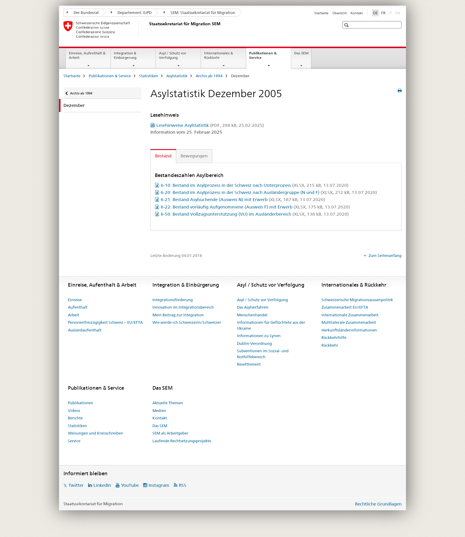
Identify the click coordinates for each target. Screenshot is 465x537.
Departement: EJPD (131, 12)
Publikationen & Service (263, 57)
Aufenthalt (77, 307)
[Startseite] (147, 29)
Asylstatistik (176, 75)
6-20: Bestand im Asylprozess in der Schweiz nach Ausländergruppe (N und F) (269, 192)
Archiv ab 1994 (209, 75)
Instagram (159, 485)
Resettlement (249, 364)
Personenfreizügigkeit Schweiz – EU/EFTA (105, 322)
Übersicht (339, 13)
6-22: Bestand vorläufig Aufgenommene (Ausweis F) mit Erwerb (255, 207)
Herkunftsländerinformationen (349, 330)
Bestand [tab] (163, 156)
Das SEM (301, 53)
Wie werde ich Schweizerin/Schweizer (186, 322)
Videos (74, 410)
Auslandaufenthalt (84, 330)
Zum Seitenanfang (385, 255)
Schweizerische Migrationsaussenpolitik (357, 299)
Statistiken (148, 75)
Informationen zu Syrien (259, 335)
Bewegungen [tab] (194, 156)
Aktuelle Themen (167, 402)
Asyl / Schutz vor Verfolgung (172, 55)
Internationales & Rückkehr (218, 55)
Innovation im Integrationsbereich (183, 307)
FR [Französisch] (383, 12)
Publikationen (80, 402)
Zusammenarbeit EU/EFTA (344, 307)
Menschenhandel (252, 314)
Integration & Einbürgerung (125, 55)
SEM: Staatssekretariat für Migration (199, 12)
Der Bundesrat (83, 12)
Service (74, 440)
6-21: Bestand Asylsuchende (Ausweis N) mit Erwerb (243, 199)
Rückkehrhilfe (333, 337)
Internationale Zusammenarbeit (349, 314)
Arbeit (73, 314)
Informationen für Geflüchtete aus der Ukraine (271, 325)
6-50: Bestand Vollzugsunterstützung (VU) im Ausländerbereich (255, 214)
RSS (182, 485)
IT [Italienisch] (391, 12)
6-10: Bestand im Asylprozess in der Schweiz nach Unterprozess (254, 185)
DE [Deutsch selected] (375, 12)
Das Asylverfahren (252, 307)
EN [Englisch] (398, 12)
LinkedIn (102, 485)
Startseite (321, 13)
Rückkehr (329, 345)
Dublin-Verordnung (254, 343)
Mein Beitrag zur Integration (178, 314)
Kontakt (357, 13)
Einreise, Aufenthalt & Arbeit (87, 55)
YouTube (130, 485)
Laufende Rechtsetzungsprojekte (181, 440)
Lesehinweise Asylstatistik (210, 125)
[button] (347, 25)
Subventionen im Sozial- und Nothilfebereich (263, 353)
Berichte (75, 418)
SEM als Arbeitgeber (170, 433)
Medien (159, 410)
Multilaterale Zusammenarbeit (348, 322)
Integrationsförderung (172, 299)
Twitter (76, 485)
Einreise (75, 299)
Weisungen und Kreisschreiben (95, 433)
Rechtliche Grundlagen (378, 504)
